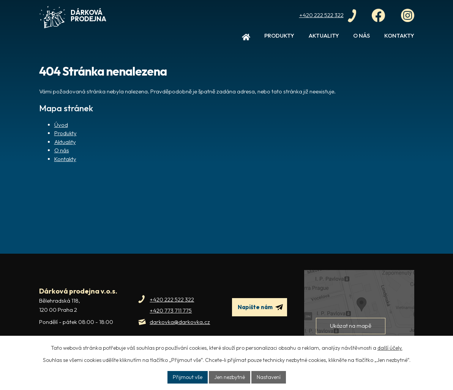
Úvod (246, 39)
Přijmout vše (187, 377)
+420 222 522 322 (172, 299)
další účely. (389, 347)
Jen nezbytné (229, 377)
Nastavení (269, 377)
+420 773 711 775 (171, 310)
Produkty (279, 35)
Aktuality (324, 35)
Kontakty (399, 35)
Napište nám (260, 307)
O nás (361, 35)
